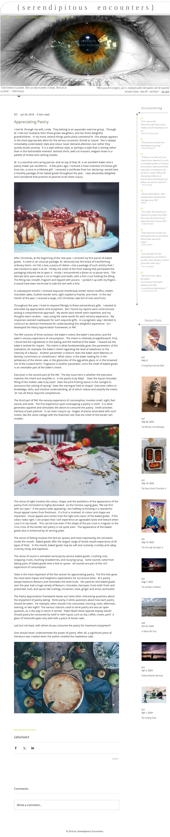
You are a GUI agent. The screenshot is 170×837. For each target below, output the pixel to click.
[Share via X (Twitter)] (24, 748)
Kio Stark (165, 91)
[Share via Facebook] (15, 748)
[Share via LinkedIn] (32, 748)
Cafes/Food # (21, 736)
